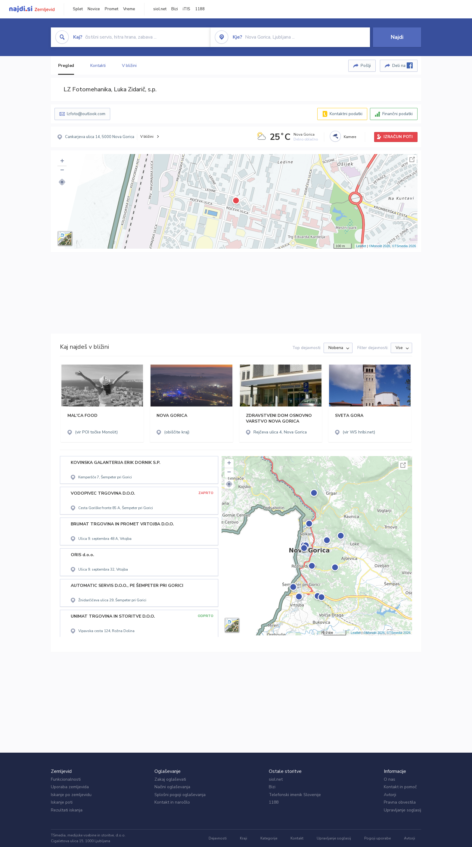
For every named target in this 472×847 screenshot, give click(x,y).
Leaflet (361, 246)
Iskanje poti (62, 802)
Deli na (402, 65)
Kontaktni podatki (346, 114)
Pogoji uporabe (377, 838)
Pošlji (366, 65)
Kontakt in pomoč (400, 787)
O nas (389, 779)
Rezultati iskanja (66, 810)
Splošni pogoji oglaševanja (180, 795)
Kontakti (97, 65)
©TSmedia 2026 (404, 246)
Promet (111, 9)
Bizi (174, 9)
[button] (62, 182)
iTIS (186, 9)
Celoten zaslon (412, 159)
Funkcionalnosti (66, 779)
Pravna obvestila (400, 802)
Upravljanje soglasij (402, 810)
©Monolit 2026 (379, 246)
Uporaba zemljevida (70, 787)
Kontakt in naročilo (172, 802)
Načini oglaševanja (172, 787)
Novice (94, 9)
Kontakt (296, 838)
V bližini (129, 65)
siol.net (159, 9)
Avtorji (390, 795)
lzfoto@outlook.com (86, 114)
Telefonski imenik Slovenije (295, 795)
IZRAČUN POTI (398, 137)
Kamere (350, 136)
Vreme (129, 9)
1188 (200, 9)
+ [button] (62, 161)
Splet (78, 9)
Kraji (243, 838)
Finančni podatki (397, 114)
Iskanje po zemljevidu (71, 795)
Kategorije (268, 838)
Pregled (66, 65)
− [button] (62, 170)
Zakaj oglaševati (170, 779)
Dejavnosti (218, 838)
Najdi (397, 37)
